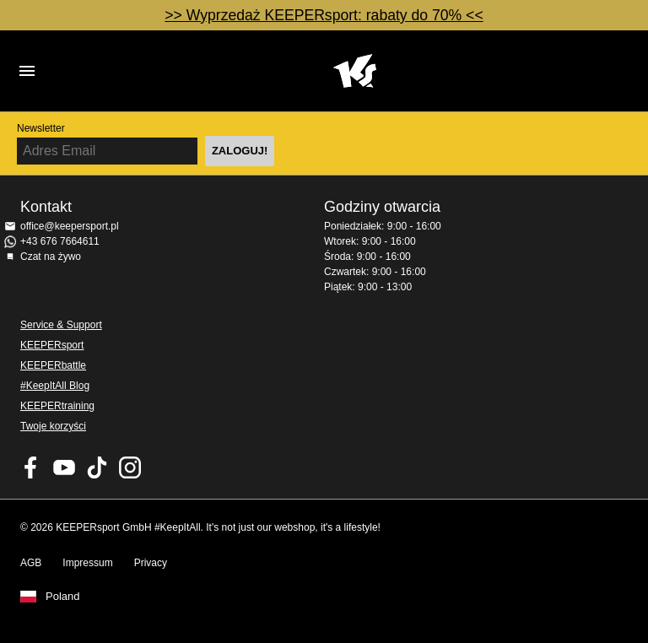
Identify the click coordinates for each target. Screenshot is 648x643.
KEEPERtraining (57, 406)
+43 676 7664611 (60, 241)
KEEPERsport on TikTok (97, 467)
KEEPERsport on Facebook (31, 467)
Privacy (150, 563)
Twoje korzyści (53, 426)
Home (354, 71)
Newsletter (41, 128)
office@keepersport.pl (69, 226)
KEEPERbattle (53, 365)
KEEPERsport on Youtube (64, 467)
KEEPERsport (52, 345)
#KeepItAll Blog (54, 386)
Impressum (87, 563)
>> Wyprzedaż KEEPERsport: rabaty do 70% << (324, 15)
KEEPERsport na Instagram (130, 467)
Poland (62, 596)
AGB (30, 563)
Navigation (27, 71)
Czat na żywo (50, 256)
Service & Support (61, 325)
